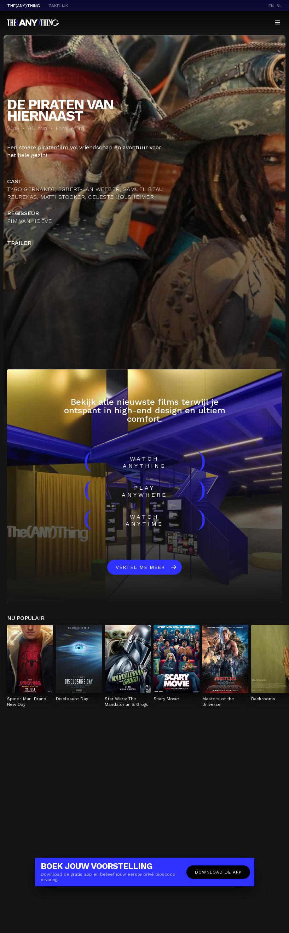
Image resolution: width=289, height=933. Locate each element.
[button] (277, 22)
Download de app (218, 872)
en (271, 5)
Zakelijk (58, 5)
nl (279, 5)
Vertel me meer (140, 567)
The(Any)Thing (23, 5)
